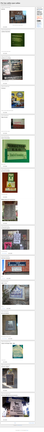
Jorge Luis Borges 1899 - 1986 (8, 343)
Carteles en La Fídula (6, 58)
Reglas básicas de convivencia (8, 199)
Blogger (27, 430)
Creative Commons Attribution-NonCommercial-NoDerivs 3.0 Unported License (39, 26)
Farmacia (3, 88)
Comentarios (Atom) (19, 425)
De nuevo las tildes (5, 171)
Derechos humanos (5, 258)
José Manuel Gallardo (39, 23)
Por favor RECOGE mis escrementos (9, 395)
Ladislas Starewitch (5, 31)
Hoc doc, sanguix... (5, 366)
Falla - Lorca (4, 283)
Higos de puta (4, 117)
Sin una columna (5, 313)
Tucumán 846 (40, 9)
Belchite (3, 9)
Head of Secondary (5, 137)
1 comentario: (3, 278)
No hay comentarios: (4, 253)
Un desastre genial (5, 228)
